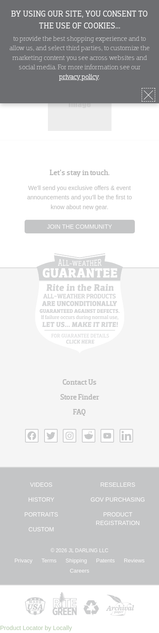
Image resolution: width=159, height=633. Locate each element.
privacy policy (79, 77)
